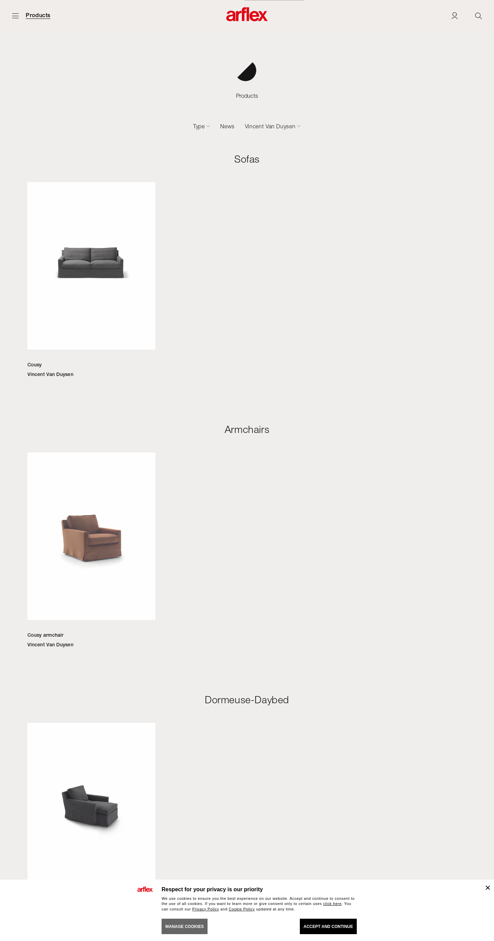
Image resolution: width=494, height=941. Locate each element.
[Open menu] (15, 16)
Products (38, 15)
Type (199, 126)
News (227, 126)
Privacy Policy (205, 909)
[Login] (454, 16)
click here (332, 904)
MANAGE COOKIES (184, 926)
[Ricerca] (478, 16)
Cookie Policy (242, 909)
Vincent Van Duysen (270, 126)
